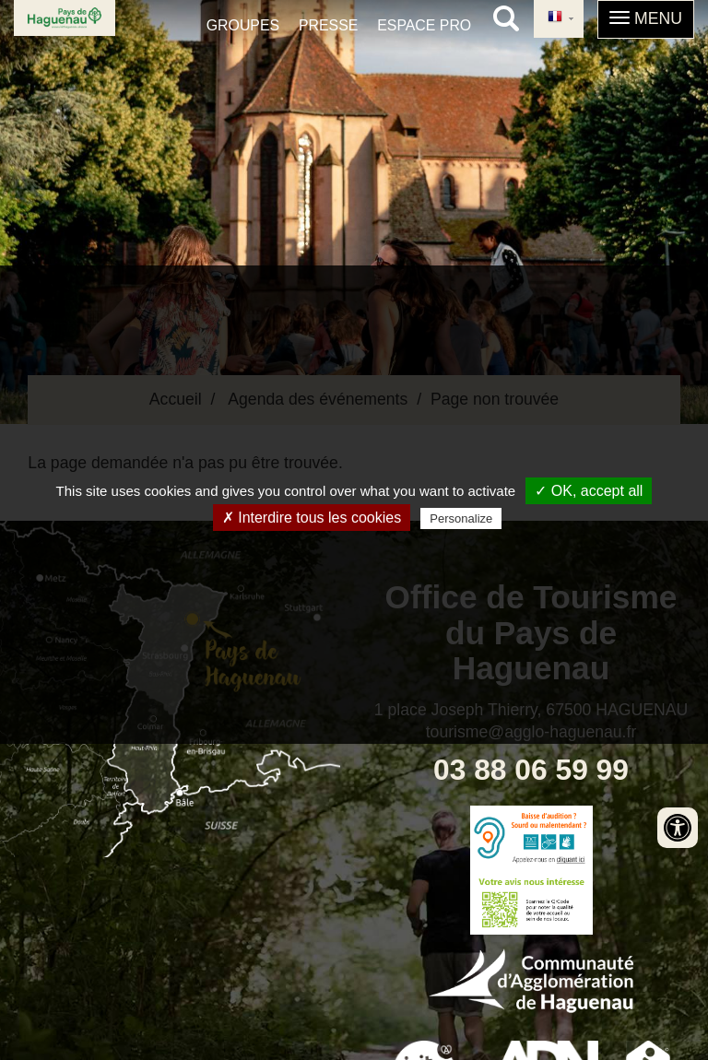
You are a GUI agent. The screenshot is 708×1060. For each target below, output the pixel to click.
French (555, 17)
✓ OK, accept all (589, 491)
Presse (328, 25)
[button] (645, 19)
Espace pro (424, 25)
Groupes (242, 25)
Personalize (461, 518)
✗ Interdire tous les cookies (311, 517)
